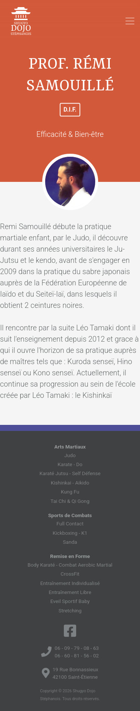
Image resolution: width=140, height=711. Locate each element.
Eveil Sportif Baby (70, 601)
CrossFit (69, 574)
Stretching (70, 611)
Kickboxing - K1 (70, 533)
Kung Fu (70, 492)
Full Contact (69, 523)
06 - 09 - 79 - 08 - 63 (77, 648)
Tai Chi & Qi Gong (69, 501)
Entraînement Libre (70, 592)
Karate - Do (70, 464)
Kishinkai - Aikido (70, 483)
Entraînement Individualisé (70, 583)
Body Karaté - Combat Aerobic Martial (70, 565)
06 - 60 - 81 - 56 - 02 (77, 655)
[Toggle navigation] (130, 21)
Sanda (70, 542)
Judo (69, 455)
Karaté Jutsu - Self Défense (70, 473)
